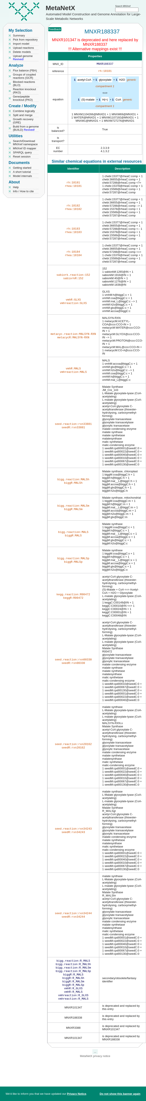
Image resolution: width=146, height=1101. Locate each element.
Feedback (55, 29)
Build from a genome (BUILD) (26, 128)
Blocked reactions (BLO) (24, 83)
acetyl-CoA (84, 80)
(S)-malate (88, 100)
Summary (19, 35)
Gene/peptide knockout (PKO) (23, 98)
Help (16, 187)
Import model (21, 43)
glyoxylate (105, 80)
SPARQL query (22, 152)
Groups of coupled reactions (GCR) (24, 76)
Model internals (22, 176)
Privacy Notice (76, 1093)
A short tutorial (22, 171)
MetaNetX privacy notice (95, 1061)
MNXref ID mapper (24, 148)
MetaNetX (60, 7)
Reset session (22, 156)
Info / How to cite (23, 191)
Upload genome (23, 57)
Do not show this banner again (120, 1093)
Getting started (22, 167)
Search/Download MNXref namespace (25, 142)
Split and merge (23, 115)
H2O (122, 80)
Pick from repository (25, 39)
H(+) (105, 100)
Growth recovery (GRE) (23, 121)
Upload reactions (23, 47)
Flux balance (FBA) (25, 70)
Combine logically (24, 111)
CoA (118, 100)
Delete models (22, 52)
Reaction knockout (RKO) (24, 91)
